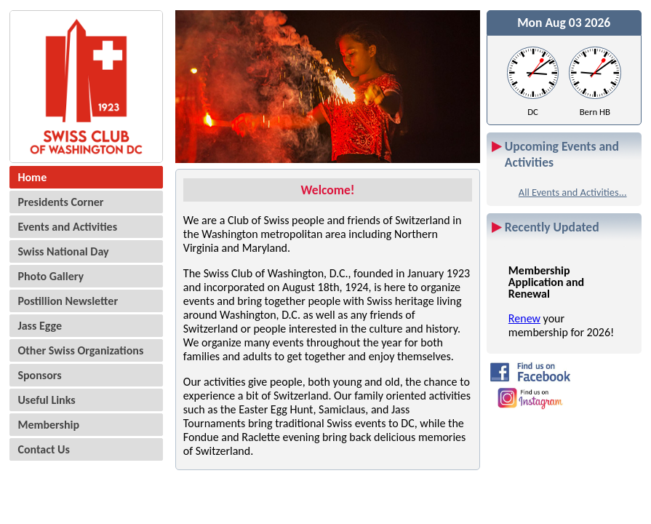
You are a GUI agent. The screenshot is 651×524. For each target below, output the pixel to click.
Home (32, 177)
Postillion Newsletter (67, 301)
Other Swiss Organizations (80, 350)
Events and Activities (67, 227)
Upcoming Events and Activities (562, 154)
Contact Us (43, 449)
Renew (524, 318)
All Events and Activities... (573, 192)
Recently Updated (552, 227)
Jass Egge (39, 326)
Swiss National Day (62, 251)
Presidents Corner (60, 202)
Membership (48, 425)
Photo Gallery (50, 276)
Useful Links (46, 400)
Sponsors (39, 375)
